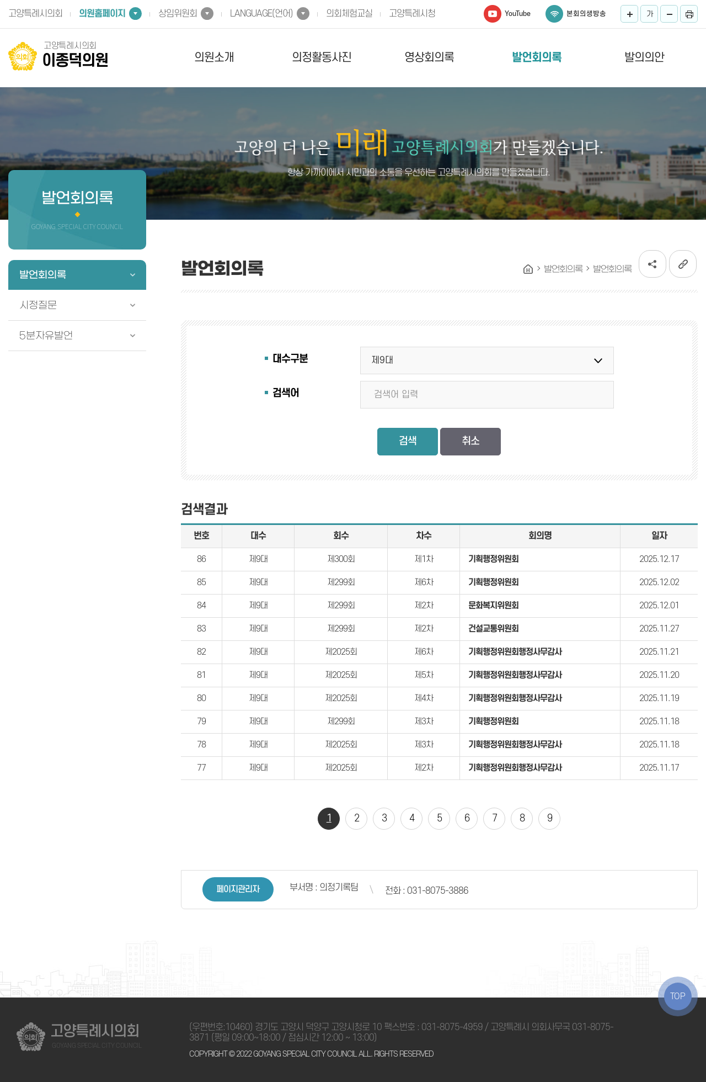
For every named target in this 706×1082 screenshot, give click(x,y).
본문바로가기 (0, 0)
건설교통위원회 (493, 629)
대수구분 (290, 359)
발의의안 (644, 57)
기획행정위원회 (493, 559)
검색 (407, 441)
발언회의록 (536, 57)
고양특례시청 (412, 14)
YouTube (518, 14)
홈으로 (528, 269)
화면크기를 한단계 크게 (629, 14)
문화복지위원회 (493, 606)
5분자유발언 (46, 336)
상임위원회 (177, 14)
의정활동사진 (321, 57)
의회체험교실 (349, 14)
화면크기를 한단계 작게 (669, 14)
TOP (678, 996)
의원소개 (214, 57)
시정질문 (38, 305)
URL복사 (683, 264)
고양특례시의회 (35, 14)
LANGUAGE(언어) (261, 14)
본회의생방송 (586, 14)
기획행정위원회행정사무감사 (514, 652)
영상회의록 (429, 57)
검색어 (285, 393)
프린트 (689, 14)
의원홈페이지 (102, 14)
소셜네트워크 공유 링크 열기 (652, 264)
